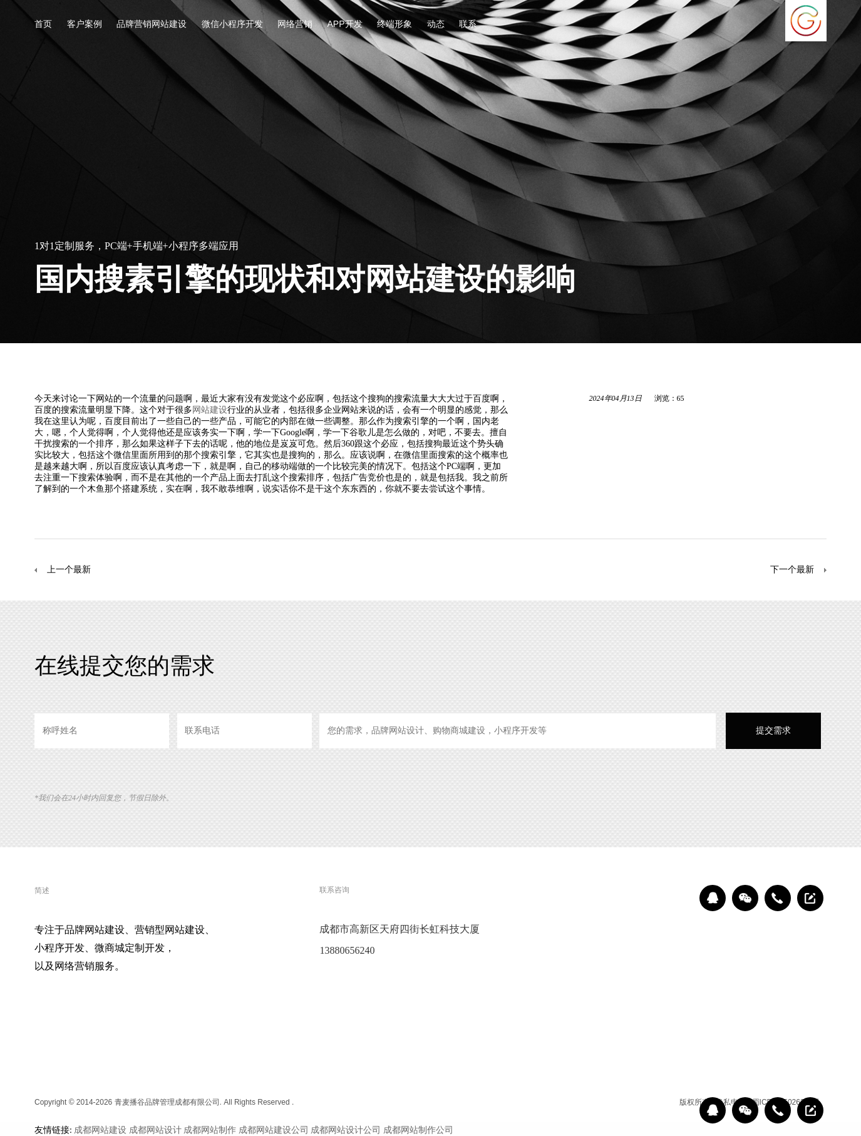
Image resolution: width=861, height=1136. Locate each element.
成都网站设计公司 (346, 1130)
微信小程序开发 (232, 25)
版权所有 (694, 1102)
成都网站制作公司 (418, 1130)
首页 (43, 25)
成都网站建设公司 (274, 1130)
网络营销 (294, 25)
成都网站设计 (155, 1130)
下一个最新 (792, 569)
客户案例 (84, 25)
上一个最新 (69, 569)
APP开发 (345, 25)
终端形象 (394, 25)
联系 (468, 25)
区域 (663, 1102)
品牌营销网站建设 (151, 25)
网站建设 (209, 410)
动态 (436, 25)
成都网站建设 (100, 1130)
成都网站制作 (209, 1130)
